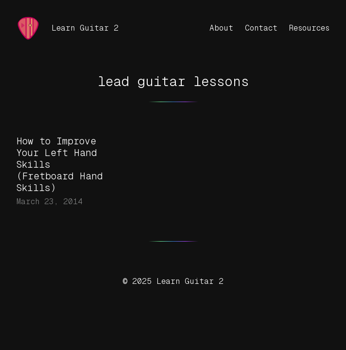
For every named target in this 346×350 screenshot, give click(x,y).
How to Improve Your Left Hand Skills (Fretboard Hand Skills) (60, 164)
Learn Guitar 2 (85, 28)
